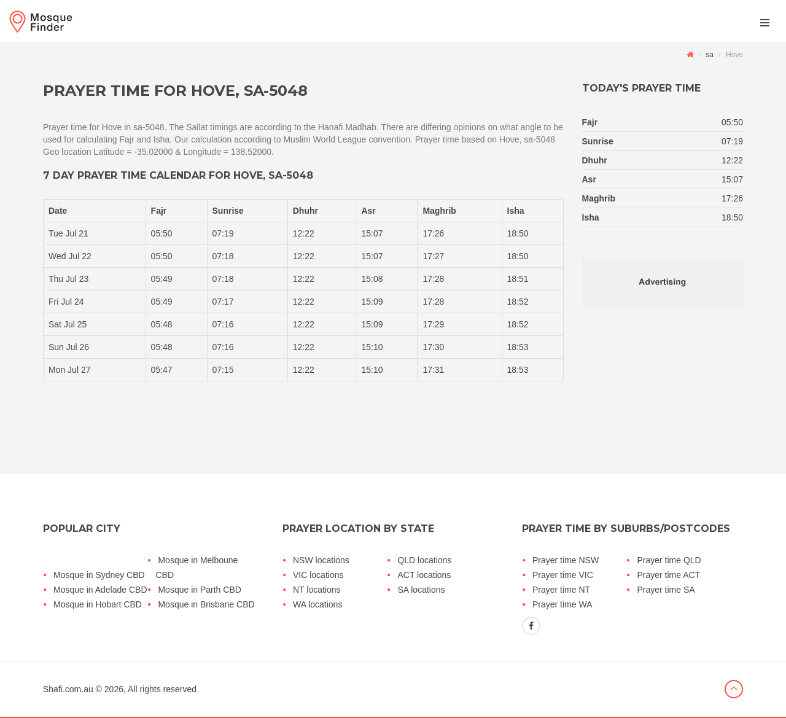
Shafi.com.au (68, 689)
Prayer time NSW (565, 560)
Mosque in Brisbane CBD (206, 604)
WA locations (317, 604)
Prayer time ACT (668, 575)
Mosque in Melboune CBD (196, 567)
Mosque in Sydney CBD (99, 575)
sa (710, 54)
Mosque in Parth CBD (199, 590)
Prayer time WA (562, 604)
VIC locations (318, 575)
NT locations (317, 590)
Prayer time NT (561, 590)
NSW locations (321, 560)
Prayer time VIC (562, 575)
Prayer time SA (666, 590)
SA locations (421, 590)
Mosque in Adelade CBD (100, 590)
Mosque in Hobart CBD (97, 604)
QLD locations (424, 560)
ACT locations (424, 575)
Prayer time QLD (669, 560)
